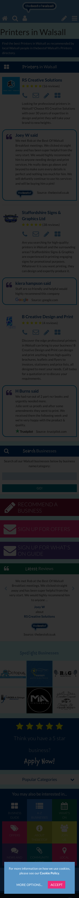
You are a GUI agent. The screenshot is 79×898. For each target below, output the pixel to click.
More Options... (29, 885)
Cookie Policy (49, 873)
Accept (57, 885)
